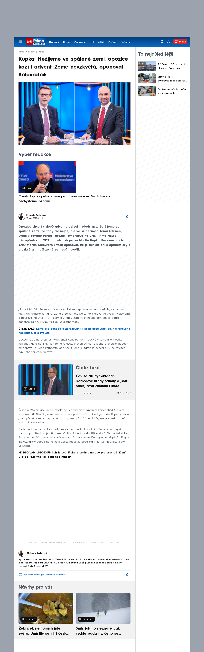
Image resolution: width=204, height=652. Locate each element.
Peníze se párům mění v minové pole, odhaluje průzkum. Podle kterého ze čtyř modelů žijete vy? (172, 91)
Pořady (125, 42)
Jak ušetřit (97, 42)
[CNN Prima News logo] (35, 41)
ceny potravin (98, 543)
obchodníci (115, 543)
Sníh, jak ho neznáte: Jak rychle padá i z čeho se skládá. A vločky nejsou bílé (100, 631)
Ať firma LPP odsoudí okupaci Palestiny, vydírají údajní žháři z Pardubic (172, 66)
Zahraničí (80, 42)
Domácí (54, 42)
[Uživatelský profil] (168, 42)
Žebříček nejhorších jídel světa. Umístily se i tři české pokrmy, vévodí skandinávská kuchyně (44, 631)
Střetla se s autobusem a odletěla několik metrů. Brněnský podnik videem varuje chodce (172, 79)
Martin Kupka (79, 543)
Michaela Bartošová (36, 215)
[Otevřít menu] (21, 42)
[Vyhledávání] (162, 42)
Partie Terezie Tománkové (54, 543)
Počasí (112, 42)
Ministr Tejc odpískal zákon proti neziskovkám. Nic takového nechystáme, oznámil (65, 199)
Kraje (66, 42)
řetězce (32, 543)
